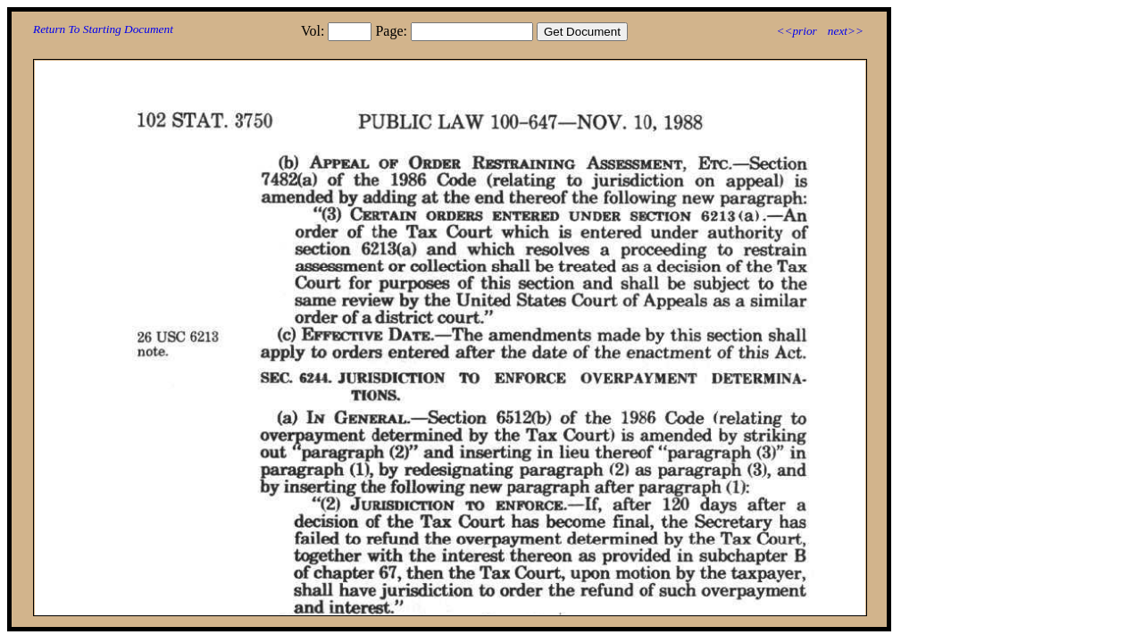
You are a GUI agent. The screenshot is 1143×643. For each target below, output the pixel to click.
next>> (846, 31)
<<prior (796, 31)
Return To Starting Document (103, 29)
